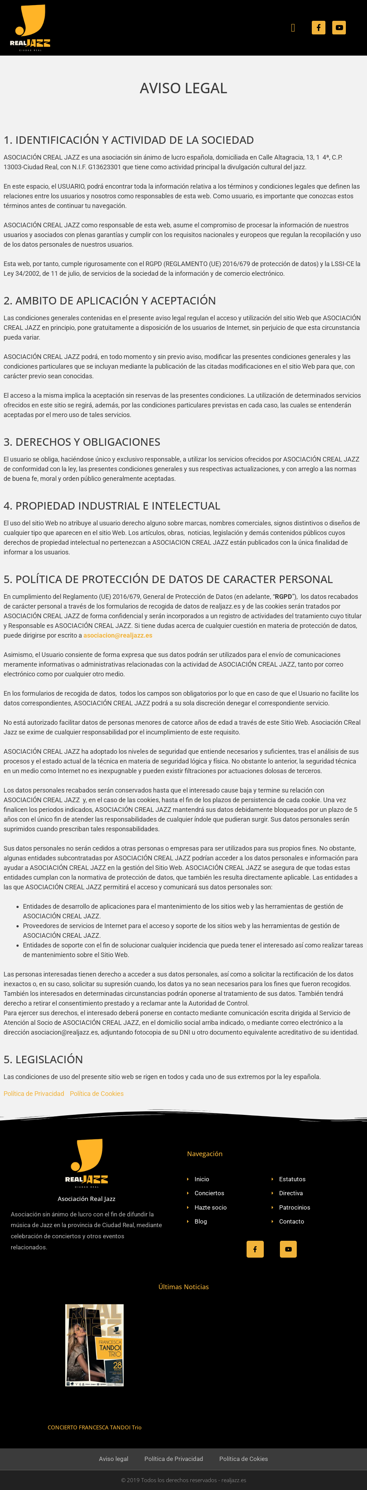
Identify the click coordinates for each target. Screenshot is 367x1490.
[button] (293, 27)
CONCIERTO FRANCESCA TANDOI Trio (95, 1427)
